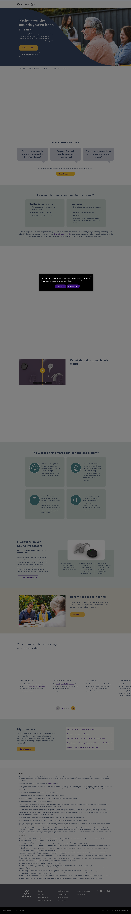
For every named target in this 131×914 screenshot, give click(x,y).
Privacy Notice (63, 281)
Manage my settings (73, 286)
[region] (66, 282)
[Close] (91, 276)
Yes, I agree (60, 286)
